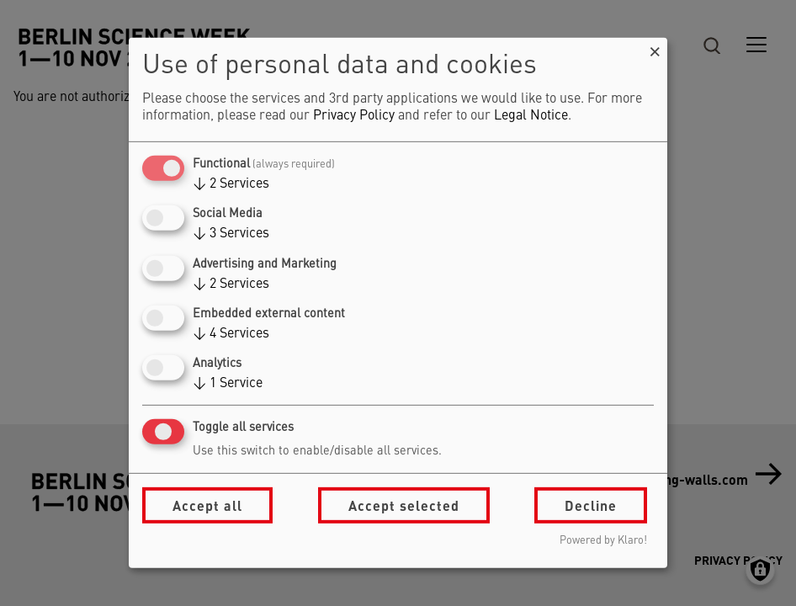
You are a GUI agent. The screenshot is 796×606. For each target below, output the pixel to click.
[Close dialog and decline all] (654, 48)
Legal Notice (531, 116)
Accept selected (403, 505)
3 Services (231, 234)
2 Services (231, 184)
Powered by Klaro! (603, 540)
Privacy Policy (354, 116)
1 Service (228, 383)
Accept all (207, 505)
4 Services (231, 334)
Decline (591, 505)
